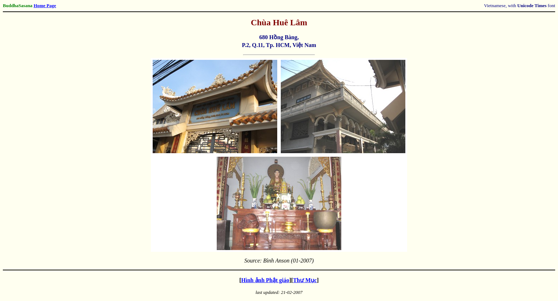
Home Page (44, 5)
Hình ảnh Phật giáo (265, 280)
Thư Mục (305, 280)
